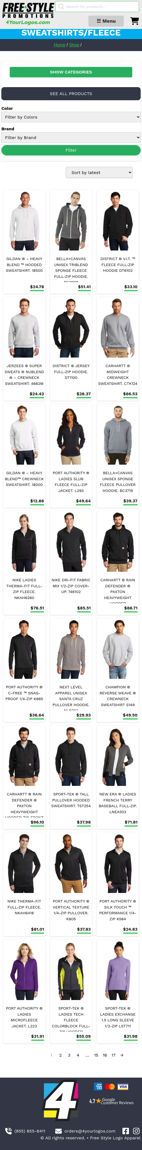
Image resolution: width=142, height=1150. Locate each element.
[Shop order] (99, 172)
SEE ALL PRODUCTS (71, 93)
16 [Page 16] (105, 1055)
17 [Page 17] (114, 1055)
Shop (74, 45)
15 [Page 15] (96, 1055)
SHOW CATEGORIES (71, 72)
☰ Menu (106, 21)
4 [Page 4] (78, 1055)
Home (60, 45)
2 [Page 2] (60, 1055)
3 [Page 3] (69, 1055)
